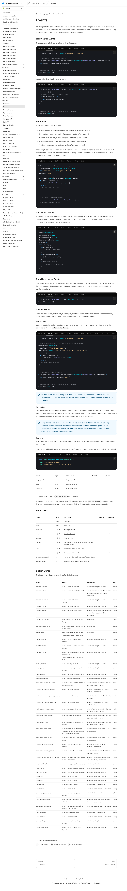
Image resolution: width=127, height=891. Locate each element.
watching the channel (60, 328)
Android (12, 8)
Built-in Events (43, 571)
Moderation (96, 883)
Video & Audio (71, 883)
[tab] (41, 48)
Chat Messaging (41, 14)
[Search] (37, 3)
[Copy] (114, 52)
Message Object (69, 530)
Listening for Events (45, 38)
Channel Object (69, 538)
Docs (50, 14)
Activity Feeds (84, 883)
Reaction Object (69, 534)
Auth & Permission (102, 413)
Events (64, 14)
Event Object (42, 510)
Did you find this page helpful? (46, 841)
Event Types (42, 121)
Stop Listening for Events (48, 279)
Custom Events (43, 309)
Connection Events (45, 212)
